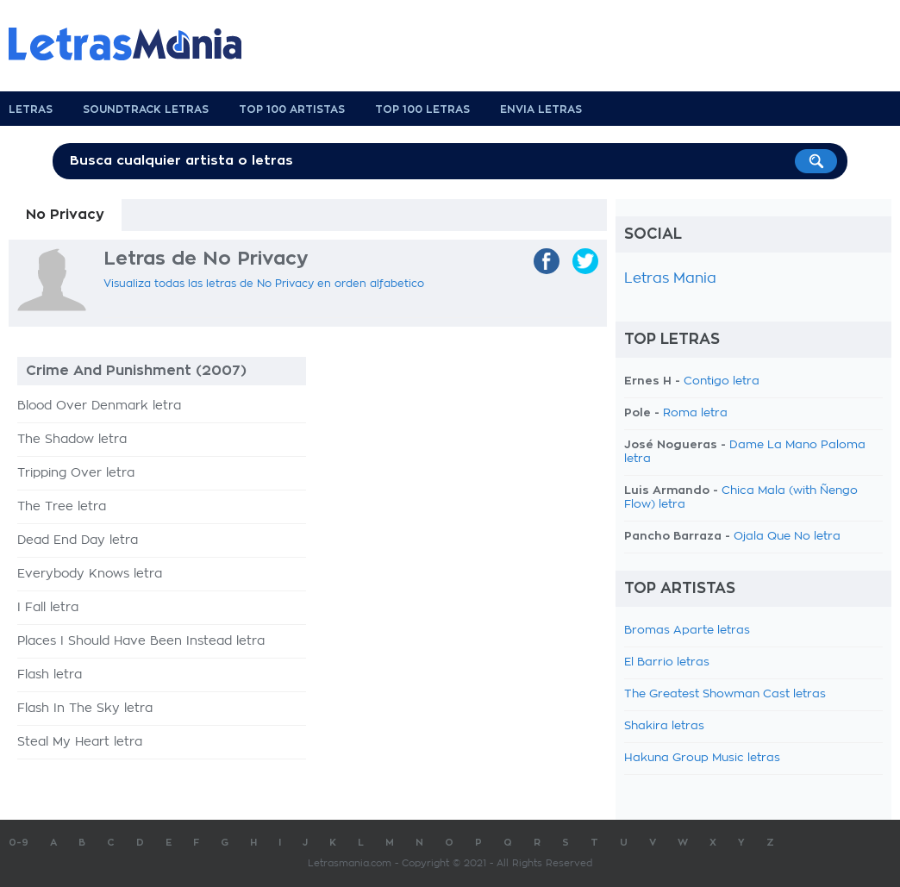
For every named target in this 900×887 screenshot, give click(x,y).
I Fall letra (47, 608)
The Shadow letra (72, 440)
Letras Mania (670, 278)
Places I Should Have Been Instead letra (141, 641)
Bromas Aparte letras (687, 630)
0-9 (18, 842)
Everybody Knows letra (89, 574)
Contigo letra (721, 381)
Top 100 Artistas (292, 109)
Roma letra (695, 413)
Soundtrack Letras (146, 109)
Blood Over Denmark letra (99, 406)
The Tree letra (61, 507)
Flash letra (49, 675)
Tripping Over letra (75, 473)
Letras (31, 109)
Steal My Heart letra (79, 742)
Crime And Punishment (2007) (136, 371)
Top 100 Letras (422, 109)
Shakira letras (664, 726)
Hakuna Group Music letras (702, 758)
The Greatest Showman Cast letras (725, 694)
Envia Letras (541, 109)
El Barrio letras (666, 662)
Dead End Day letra (77, 540)
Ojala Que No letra (787, 536)
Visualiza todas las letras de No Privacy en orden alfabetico (263, 283)
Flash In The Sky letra (85, 709)
